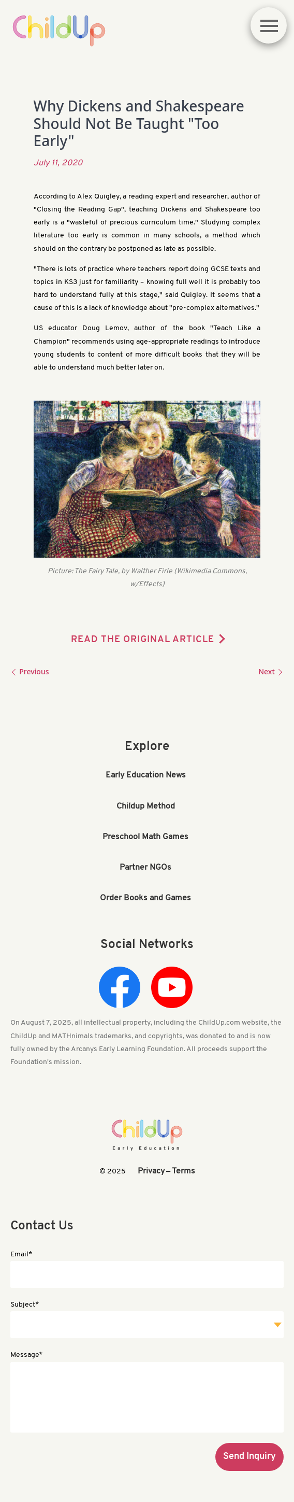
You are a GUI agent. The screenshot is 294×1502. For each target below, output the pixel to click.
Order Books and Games (145, 898)
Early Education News (146, 775)
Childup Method (145, 806)
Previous (29, 671)
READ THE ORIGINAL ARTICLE (142, 640)
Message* (26, 1355)
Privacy (151, 1171)
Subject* (24, 1305)
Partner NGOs (145, 867)
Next (271, 671)
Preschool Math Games (145, 837)
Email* (21, 1254)
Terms (183, 1171)
